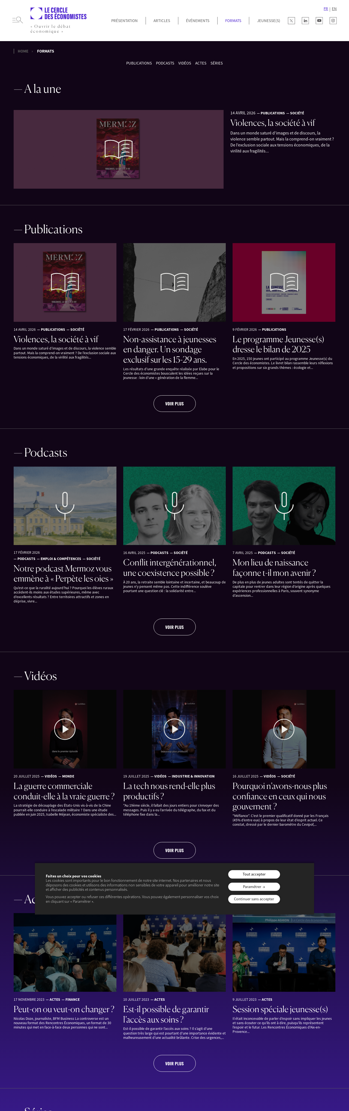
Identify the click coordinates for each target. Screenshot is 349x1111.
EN (334, 8)
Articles (162, 20)
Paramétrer (252, 886)
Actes (200, 63)
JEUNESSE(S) (268, 20)
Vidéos (184, 63)
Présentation (124, 20)
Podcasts (165, 63)
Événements (197, 20)
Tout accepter (254, 874)
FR (326, 8)
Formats (233, 20)
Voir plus (174, 403)
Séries (216, 63)
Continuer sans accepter (254, 899)
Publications (139, 63)
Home (23, 51)
